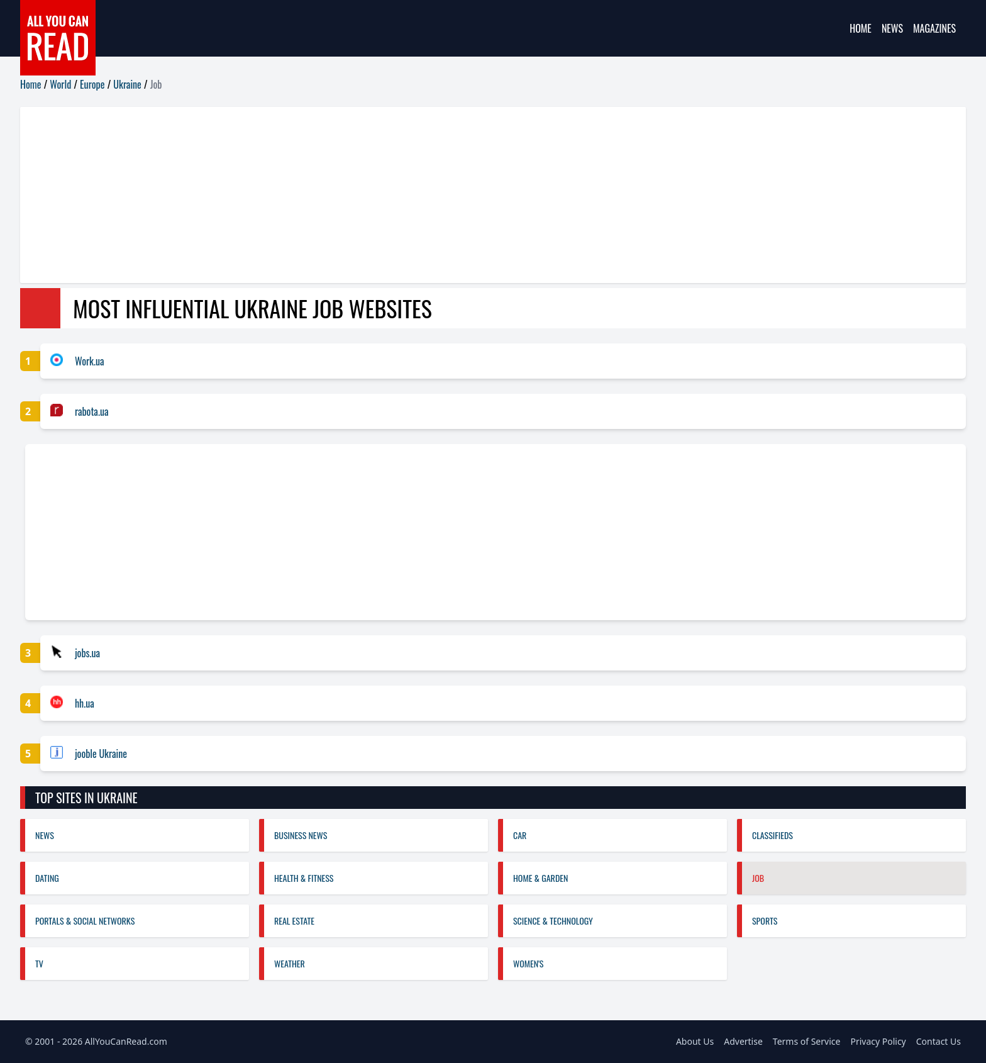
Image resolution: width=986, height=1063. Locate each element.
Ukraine (127, 84)
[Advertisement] (397, 195)
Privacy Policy (878, 1041)
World (60, 84)
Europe (92, 84)
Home (861, 28)
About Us (695, 1041)
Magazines (934, 28)
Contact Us (938, 1041)
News (892, 28)
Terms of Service (807, 1041)
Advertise (743, 1041)
